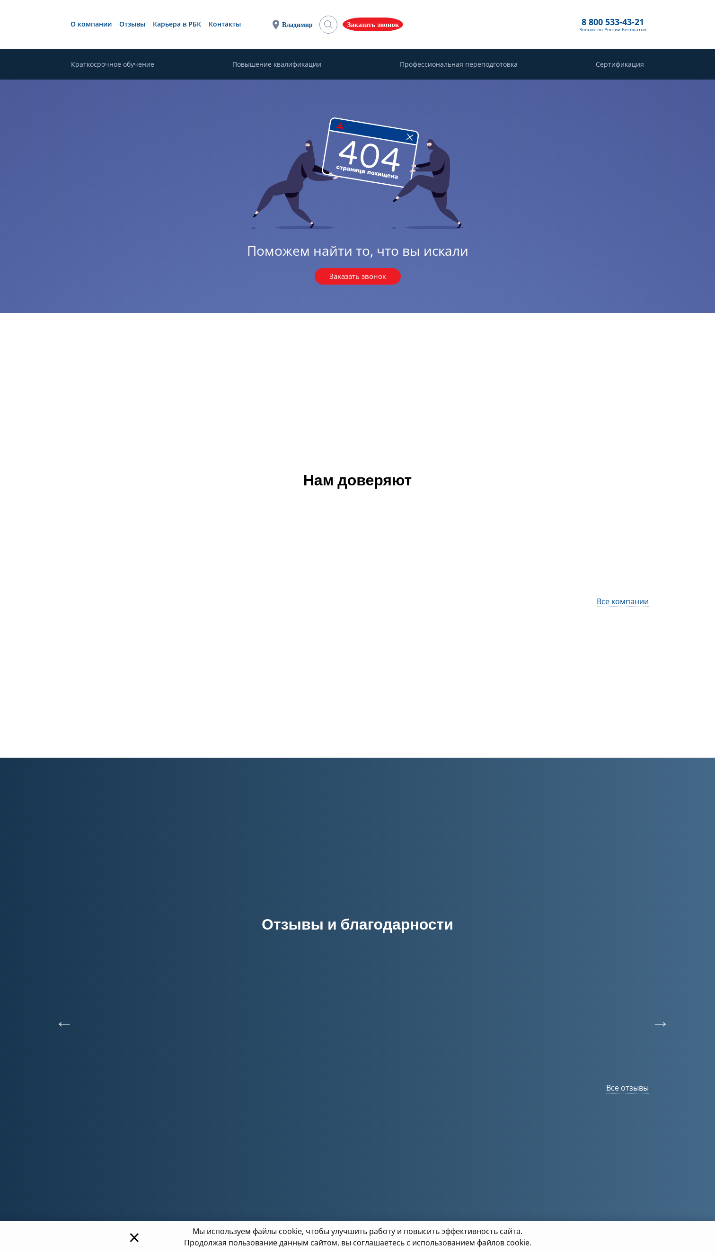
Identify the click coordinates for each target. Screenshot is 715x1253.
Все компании (623, 602)
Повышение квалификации (276, 65)
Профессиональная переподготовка (459, 65)
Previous (59, 1019)
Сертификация (620, 65)
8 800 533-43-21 (453, 22)
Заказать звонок (357, 277)
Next (656, 1019)
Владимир (395, 24)
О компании (191, 24)
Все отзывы (627, 1088)
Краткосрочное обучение (112, 65)
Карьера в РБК (277, 24)
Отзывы (233, 24)
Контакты (325, 24)
